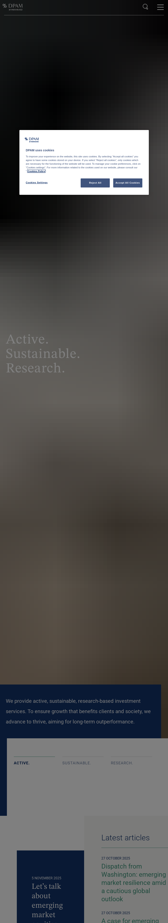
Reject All (95, 182)
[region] (84, 162)
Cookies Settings (37, 182)
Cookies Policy (36, 171)
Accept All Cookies (128, 182)
